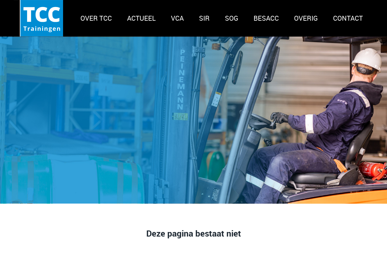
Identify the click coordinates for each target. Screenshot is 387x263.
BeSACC (266, 18)
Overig (306, 18)
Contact (348, 18)
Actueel (141, 18)
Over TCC (96, 18)
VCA (177, 18)
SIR (204, 18)
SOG (231, 18)
